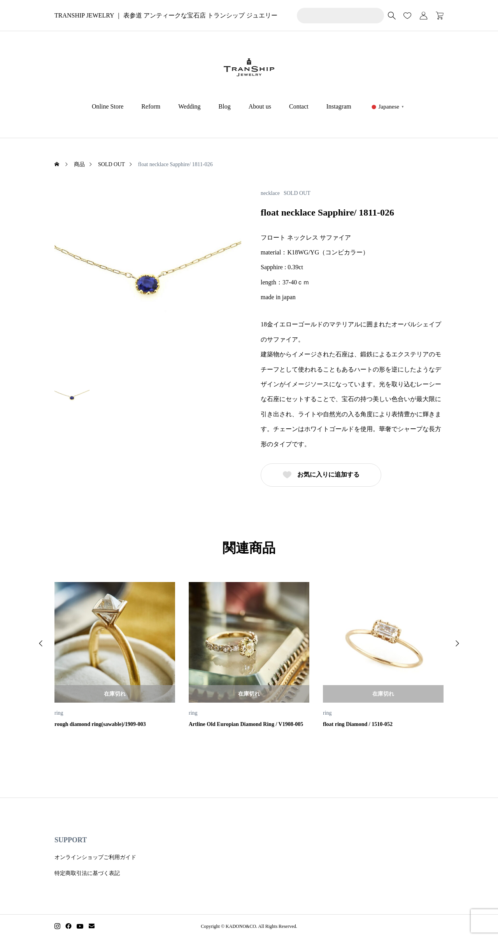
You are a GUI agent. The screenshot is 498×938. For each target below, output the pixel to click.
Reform (150, 106)
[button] (41, 643)
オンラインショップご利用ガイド (95, 857)
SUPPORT (70, 840)
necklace (270, 193)
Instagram (338, 106)
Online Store (107, 106)
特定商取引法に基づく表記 (87, 873)
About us (260, 106)
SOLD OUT (297, 193)
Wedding (189, 106)
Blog (225, 106)
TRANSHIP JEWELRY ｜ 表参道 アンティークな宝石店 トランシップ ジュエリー (165, 15)
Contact (299, 106)
